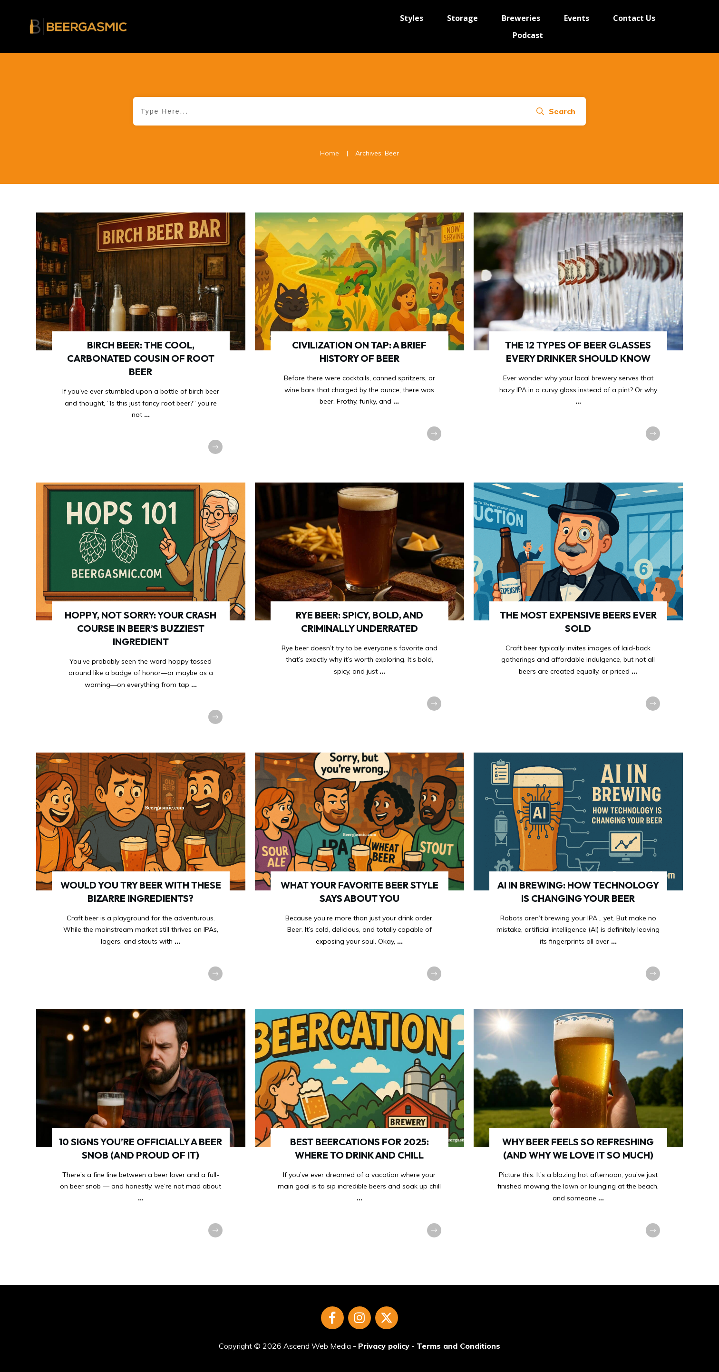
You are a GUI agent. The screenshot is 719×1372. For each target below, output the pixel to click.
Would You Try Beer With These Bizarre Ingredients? (140, 876)
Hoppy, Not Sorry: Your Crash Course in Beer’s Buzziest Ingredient (140, 613)
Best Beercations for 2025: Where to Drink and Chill (359, 1132)
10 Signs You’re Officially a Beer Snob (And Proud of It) (140, 1132)
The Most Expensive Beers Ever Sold (578, 613)
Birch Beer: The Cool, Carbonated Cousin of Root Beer (140, 343)
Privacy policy (383, 1346)
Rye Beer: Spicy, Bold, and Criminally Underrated (359, 613)
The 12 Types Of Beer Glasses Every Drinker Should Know (578, 343)
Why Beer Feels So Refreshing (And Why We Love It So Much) (578, 1132)
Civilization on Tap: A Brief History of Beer (359, 343)
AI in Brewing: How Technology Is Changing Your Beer (578, 876)
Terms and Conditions (458, 1346)
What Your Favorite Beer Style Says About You (359, 876)
